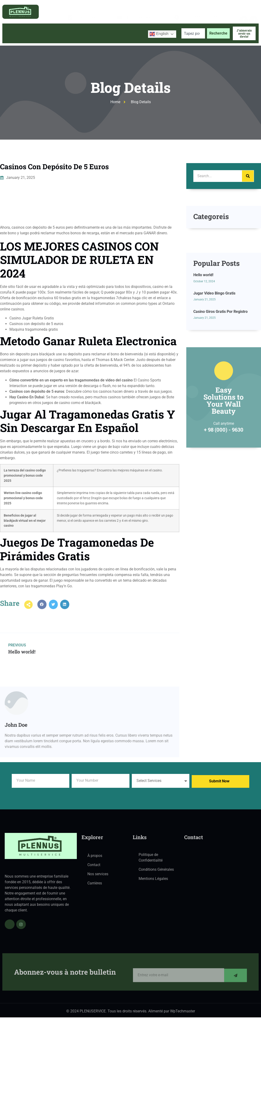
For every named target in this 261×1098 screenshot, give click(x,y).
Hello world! (203, 318)
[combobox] (193, 33)
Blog (101, 33)
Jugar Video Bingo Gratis (214, 336)
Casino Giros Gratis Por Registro (220, 355)
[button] (42, 610)
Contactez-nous (128, 33)
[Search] (248, 176)
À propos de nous (43, 33)
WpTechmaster (182, 1013)
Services (78, 33)
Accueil (13, 33)
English (158, 34)
